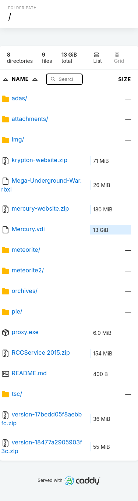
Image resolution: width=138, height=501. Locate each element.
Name (26, 79)
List (97, 58)
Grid (119, 58)
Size (124, 79)
